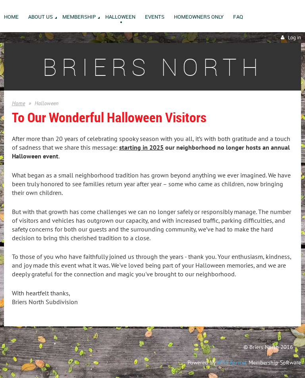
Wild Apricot (232, 362)
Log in (294, 37)
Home (18, 103)
